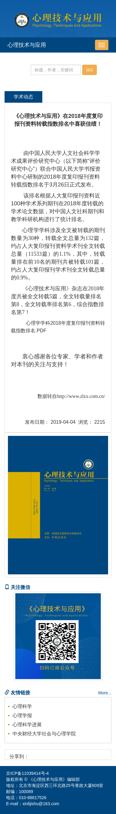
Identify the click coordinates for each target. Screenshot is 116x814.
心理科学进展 (27, 724)
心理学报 (22, 715)
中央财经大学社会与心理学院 (44, 733)
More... (104, 692)
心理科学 (22, 706)
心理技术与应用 (27, 45)
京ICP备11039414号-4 (27, 773)
